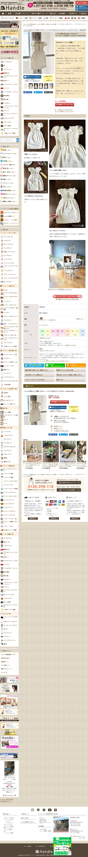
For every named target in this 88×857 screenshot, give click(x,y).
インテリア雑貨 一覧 (8, 58)
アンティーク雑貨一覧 (8, 466)
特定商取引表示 (42, 846)
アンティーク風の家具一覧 (9, 350)
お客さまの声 (25, 818)
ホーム (3, 13)
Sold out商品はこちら (5, 801)
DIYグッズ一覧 (6, 613)
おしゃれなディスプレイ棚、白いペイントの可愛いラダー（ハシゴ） (33, 464)
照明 (47, 18)
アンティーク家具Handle (29, 24)
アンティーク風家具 (57, 18)
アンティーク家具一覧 (8, 286)
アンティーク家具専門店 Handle (48, 814)
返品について (59, 379)
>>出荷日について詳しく (70, 345)
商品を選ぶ (6, 814)
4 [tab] (57, 470)
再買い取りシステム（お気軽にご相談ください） (69, 374)
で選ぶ (7, 164)
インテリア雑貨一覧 (7, 534)
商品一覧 (5, 229)
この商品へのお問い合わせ (61, 430)
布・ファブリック (43, 325)
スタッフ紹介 (43, 829)
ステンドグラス (8, 824)
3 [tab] (55, 470)
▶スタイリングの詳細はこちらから (59, 289)
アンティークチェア (9, 18)
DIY (5, 831)
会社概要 (62, 13)
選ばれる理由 (43, 821)
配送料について (58, 426)
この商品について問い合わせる (64, 109)
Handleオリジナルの (10, 220)
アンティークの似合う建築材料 (10, 208)
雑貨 (68, 18)
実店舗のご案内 (75, 817)
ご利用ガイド (73, 13)
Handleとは (43, 819)
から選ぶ (5, 150)
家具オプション (7, 651)
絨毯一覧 (4, 408)
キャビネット (9, 822)
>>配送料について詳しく (45, 338)
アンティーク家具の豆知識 (6, 799)
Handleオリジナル (11, 223)
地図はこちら (9, 792)
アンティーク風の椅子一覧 (9, 389)
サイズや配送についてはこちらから (65, 111)
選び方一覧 (6, 146)
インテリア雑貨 (40, 24)
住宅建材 (83, 18)
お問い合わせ (83, 13)
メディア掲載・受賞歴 (45, 831)
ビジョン (42, 817)
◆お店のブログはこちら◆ (9, 795)
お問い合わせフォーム (79, 836)
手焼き (10, 212)
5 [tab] (60, 470)
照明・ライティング (9, 827)
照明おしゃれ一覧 (7, 427)
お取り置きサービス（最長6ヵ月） (34, 374)
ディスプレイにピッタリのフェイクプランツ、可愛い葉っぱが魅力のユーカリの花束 (50, 464)
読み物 (53, 13)
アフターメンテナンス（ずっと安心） (35, 379)
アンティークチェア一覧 (8, 232)
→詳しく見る (81, 838)
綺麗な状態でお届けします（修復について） (36, 370)
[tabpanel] (50, 455)
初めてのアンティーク (45, 822)
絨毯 (75, 18)
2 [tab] (52, 470)
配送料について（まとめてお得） (65, 370)
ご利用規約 (29, 846)
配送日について (58, 428)
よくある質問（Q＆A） (28, 822)
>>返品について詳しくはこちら (47, 350)
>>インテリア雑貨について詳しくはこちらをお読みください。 (54, 361)
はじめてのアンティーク (39, 13)
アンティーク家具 (23, 18)
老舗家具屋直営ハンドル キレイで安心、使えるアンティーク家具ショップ (13, 6)
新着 (9, 13)
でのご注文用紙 (59, 420)
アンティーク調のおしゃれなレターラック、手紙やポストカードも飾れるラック (67, 464)
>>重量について (79, 318)
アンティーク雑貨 (36, 18)
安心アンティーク (21, 13)
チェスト (8, 821)
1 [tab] (49, 470)
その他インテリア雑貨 (50, 24)
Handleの (9, 216)
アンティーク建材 (8, 833)
